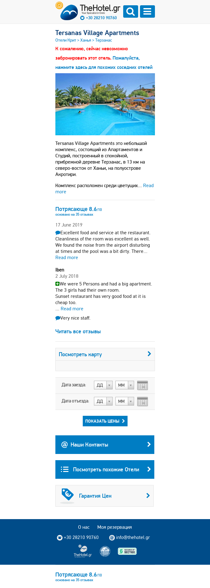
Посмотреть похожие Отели (106, 469)
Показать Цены (105, 421)
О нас (84, 527)
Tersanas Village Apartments (97, 32)
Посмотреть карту (105, 354)
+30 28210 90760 (101, 17)
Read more (66, 257)
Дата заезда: (74, 385)
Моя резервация (114, 527)
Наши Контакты (106, 444)
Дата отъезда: (75, 401)
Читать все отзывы (78, 331)
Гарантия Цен (105, 495)
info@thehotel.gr (129, 537)
